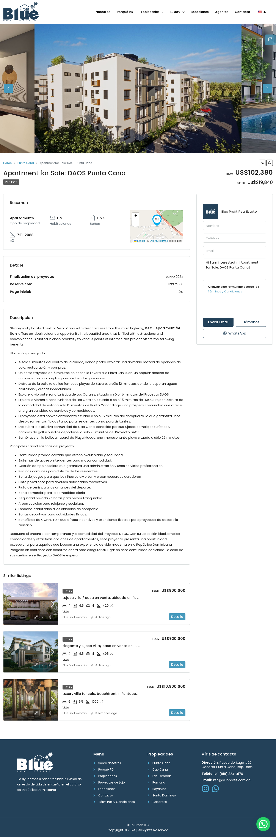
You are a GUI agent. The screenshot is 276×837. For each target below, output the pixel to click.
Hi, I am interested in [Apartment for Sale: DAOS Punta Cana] (234, 270)
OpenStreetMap (159, 240)
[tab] (270, 40)
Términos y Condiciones (225, 291)
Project (11, 182)
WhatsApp (234, 333)
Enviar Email (218, 322)
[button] (157, 220)
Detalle (177, 616)
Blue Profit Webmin (75, 617)
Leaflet (139, 240)
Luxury (175, 12)
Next (267, 88)
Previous (8, 88)
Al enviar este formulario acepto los (234, 289)
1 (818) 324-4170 (222, 773)
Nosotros (103, 12)
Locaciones (200, 12)
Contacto (242, 12)
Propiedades (150, 12)
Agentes (221, 12)
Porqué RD (125, 12)
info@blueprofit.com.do (226, 780)
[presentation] (236, 305)
